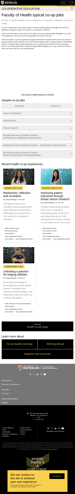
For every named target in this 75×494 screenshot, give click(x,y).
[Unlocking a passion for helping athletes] (18, 255)
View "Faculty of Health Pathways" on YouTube (37, 95)
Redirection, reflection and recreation (16, 194)
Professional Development (23, 303)
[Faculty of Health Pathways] (37, 73)
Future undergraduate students (24, 239)
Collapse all (55, 106)
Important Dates (7, 380)
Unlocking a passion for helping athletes (15, 273)
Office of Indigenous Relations (50, 449)
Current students (9, 233)
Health (6, 228)
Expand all (19, 106)
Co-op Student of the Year (49, 231)
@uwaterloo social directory (55, 431)
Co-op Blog (5, 389)
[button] (65, 3)
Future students (9, 239)
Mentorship (12, 303)
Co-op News (5, 393)
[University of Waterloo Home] (9, 3)
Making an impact (14, 228)
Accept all (57, 476)
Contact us (5, 402)
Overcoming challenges (11, 231)
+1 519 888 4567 (38, 419)
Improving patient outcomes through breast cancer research (55, 196)
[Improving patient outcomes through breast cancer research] (56, 177)
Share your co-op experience (10, 384)
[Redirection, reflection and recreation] (18, 177)
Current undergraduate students (13, 236)
